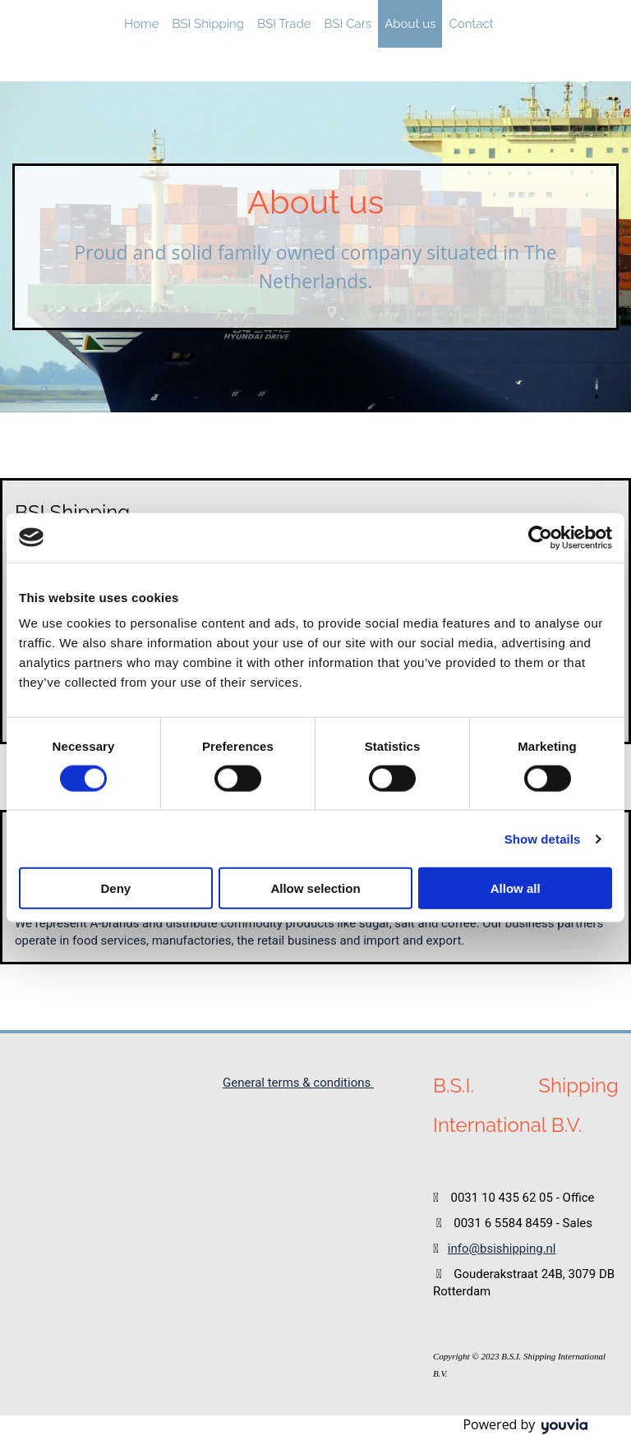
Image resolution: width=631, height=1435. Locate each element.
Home (141, 23)
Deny (115, 888)
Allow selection (315, 888)
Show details (542, 838)
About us (410, 23)
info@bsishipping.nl (502, 1248)
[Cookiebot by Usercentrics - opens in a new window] (540, 537)
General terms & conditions (298, 1082)
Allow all (516, 888)
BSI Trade (284, 23)
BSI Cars (348, 23)
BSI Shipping (208, 23)
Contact (471, 23)
